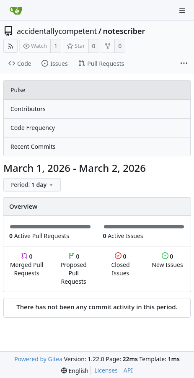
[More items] (184, 63)
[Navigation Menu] (182, 10)
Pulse (17, 90)
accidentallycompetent (57, 31)
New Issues (167, 260)
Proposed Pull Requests (73, 268)
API (128, 370)
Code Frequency (32, 128)
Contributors (28, 109)
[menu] (32, 185)
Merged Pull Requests (26, 264)
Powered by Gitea (38, 359)
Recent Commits (32, 146)
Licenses (106, 370)
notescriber (124, 31)
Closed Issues (120, 264)
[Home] (16, 10)
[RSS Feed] (10, 46)
